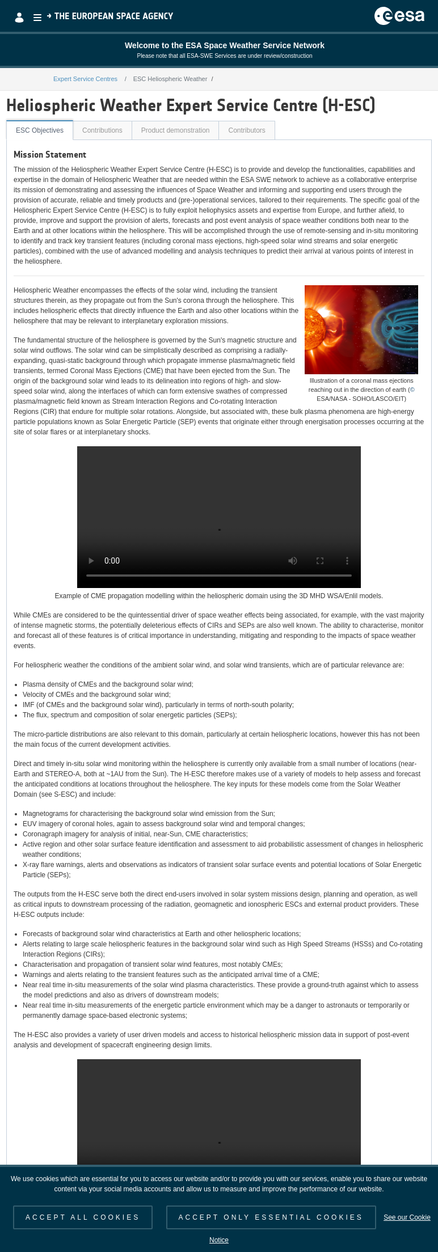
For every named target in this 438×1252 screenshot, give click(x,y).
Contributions (102, 130)
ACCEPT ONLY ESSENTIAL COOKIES (271, 1217)
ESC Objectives (40, 130)
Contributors (246, 130)
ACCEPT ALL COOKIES (83, 1217)
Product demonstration (175, 130)
